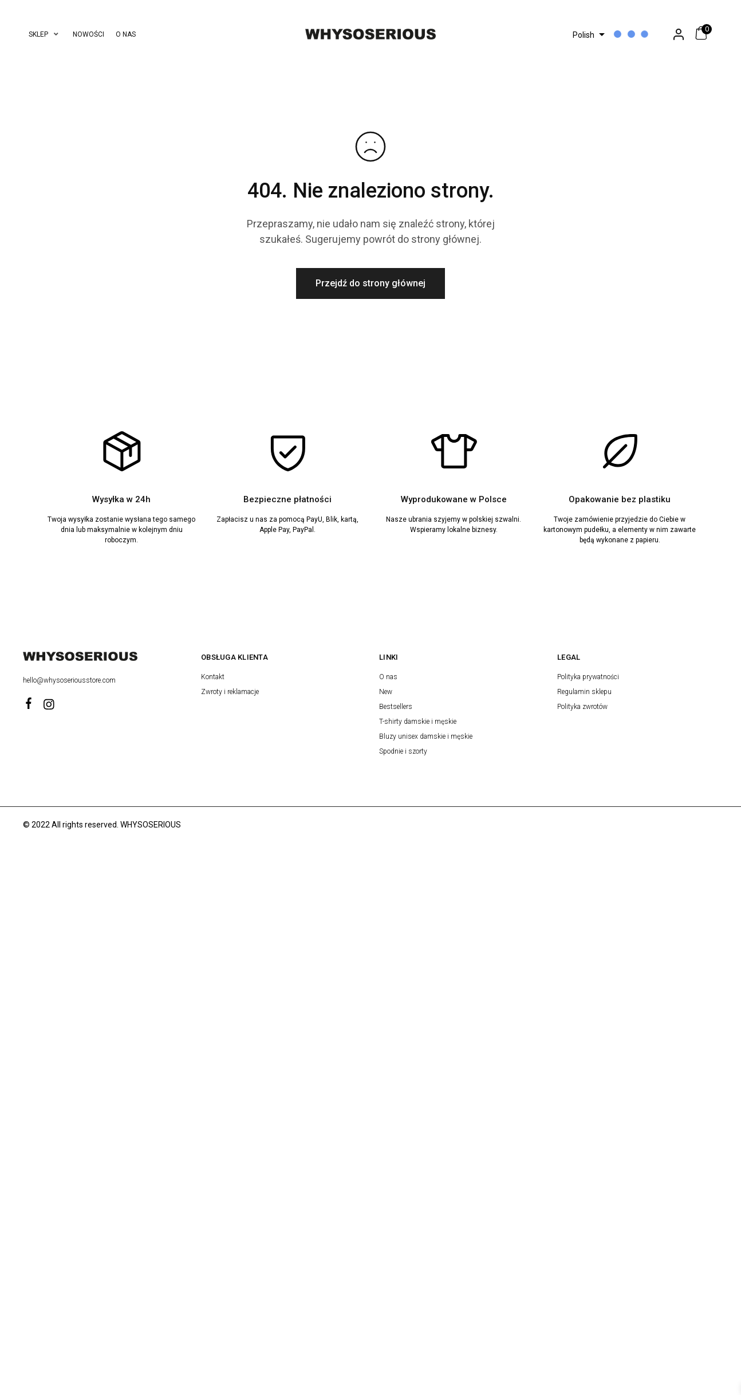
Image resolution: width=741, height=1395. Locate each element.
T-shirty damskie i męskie (417, 722)
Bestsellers (395, 707)
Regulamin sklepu (584, 692)
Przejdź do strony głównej (370, 283)
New (385, 692)
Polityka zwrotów (582, 707)
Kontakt (212, 677)
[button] (45, 34)
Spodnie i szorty (403, 751)
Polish (583, 35)
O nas (388, 677)
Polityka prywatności (588, 677)
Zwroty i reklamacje (230, 692)
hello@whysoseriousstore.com (70, 680)
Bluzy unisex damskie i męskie (425, 736)
